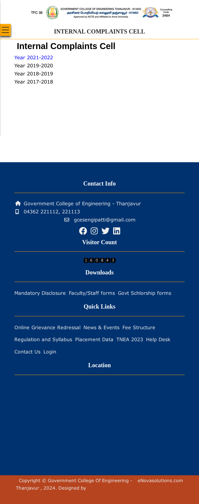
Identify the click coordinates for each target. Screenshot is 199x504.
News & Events (101, 327)
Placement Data (94, 339)
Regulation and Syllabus (43, 339)
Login (49, 351)
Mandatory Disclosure (40, 293)
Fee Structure (138, 327)
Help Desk (158, 339)
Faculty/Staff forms (92, 293)
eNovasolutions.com (160, 480)
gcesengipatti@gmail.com (100, 219)
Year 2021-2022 (33, 57)
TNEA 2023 (129, 339)
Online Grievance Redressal (47, 327)
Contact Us (27, 351)
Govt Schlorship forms (144, 293)
